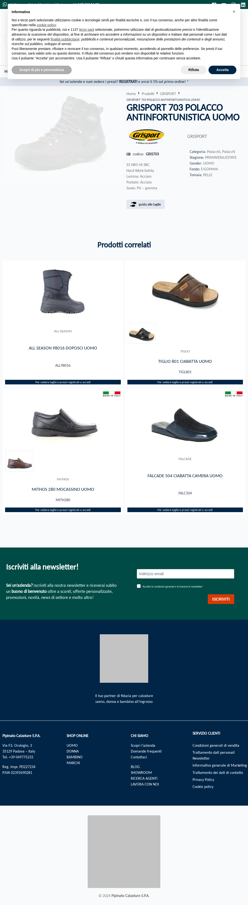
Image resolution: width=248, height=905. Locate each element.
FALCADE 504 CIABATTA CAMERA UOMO (185, 476)
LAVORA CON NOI (145, 784)
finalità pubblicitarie (65, 39)
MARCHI (73, 763)
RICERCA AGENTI (144, 778)
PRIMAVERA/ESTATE (221, 157)
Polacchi (213, 151)
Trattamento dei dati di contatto (218, 773)
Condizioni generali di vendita (216, 745)
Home (131, 93)
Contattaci (139, 757)
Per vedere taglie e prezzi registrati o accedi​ (63, 382)
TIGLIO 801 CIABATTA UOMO (185, 361)
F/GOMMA (209, 169)
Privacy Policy (203, 780)
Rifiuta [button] (193, 70)
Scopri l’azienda (143, 745)
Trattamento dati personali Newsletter (214, 755)
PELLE (207, 175)
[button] (234, 12)
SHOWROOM (141, 772)
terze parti (86, 30)
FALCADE (185, 459)
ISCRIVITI (221, 599)
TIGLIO (185, 351)
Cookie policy (203, 787)
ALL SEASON (62, 331)
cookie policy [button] (46, 25)
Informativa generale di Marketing (220, 765)
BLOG (135, 766)
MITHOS (63, 479)
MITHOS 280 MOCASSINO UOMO (62, 489)
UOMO (208, 163)
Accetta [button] (222, 70)
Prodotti (148, 93)
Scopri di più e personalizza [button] (41, 70)
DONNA (73, 751)
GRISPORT (168, 93)
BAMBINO (75, 757)
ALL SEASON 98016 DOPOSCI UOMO (62, 348)
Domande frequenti (146, 751)
